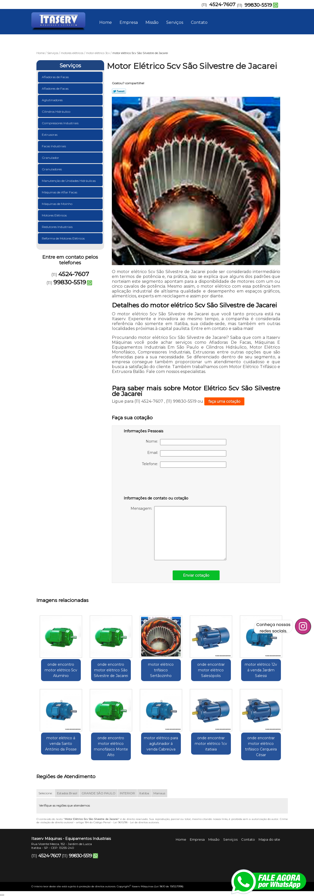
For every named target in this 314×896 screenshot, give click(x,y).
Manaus (159, 793)
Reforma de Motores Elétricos (63, 238)
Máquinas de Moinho (57, 204)
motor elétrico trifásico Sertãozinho (161, 670)
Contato (199, 22)
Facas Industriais (54, 146)
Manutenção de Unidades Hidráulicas (69, 181)
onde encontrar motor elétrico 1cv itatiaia (211, 744)
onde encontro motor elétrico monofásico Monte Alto (111, 746)
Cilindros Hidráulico (56, 111)
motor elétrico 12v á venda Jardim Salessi (261, 670)
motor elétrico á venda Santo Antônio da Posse (61, 744)
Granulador (51, 158)
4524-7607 (222, 4)
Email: (186, 453)
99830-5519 (258, 5)
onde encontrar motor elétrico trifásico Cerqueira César (261, 746)
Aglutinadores (52, 100)
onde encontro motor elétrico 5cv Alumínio (61, 670)
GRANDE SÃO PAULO (98, 793)
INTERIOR (127, 793)
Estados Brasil (67, 793)
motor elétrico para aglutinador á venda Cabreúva (161, 744)
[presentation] (156, 483)
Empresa (129, 22)
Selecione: (45, 793)
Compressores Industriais (60, 123)
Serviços (174, 22)
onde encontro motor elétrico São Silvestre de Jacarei (111, 670)
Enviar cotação (196, 575)
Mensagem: (178, 533)
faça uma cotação (224, 401)
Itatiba (144, 793)
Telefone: (184, 465)
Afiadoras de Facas (56, 77)
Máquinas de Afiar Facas (60, 192)
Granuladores (52, 169)
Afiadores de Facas (55, 88)
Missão (152, 22)
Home (105, 22)
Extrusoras (50, 135)
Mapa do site (269, 839)
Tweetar (119, 91)
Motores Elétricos (54, 215)
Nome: (186, 442)
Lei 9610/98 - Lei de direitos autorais (136, 822)
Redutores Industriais (57, 227)
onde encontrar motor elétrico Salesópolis (211, 670)
